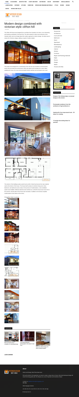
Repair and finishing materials (44, 5)
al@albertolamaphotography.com (36, 381)
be (25, 388)
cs (31, 388)
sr (41, 388)
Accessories (13, 1)
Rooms (62, 5)
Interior (17, 5)
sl (40, 388)
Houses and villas (16, 8)
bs (43, 388)
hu (27, 388)
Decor (49, 1)
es (28, 391)
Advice (7, 8)
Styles (56, 5)
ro (36, 388)
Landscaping (9, 5)
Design (68, 5)
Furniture (30, 5)
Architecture (23, 1)
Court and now (33, 1)
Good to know (8, 328)
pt (26, 391)
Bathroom (42, 1)
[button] (73, 2)
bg (47, 388)
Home (6, 1)
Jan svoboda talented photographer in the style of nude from (27, 344)
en (23, 388)
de (25, 391)
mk (35, 388)
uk (45, 388)
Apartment (56, 1)
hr (29, 388)
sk (38, 388)
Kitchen (23, 5)
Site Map (25, 382)
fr (23, 391)
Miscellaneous (65, 1)
